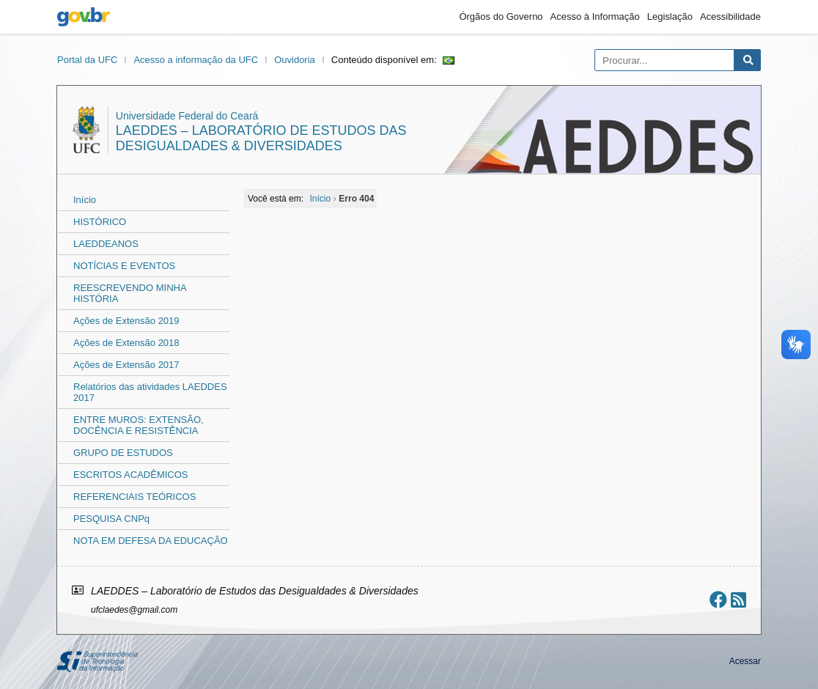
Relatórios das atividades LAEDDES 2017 (150, 392)
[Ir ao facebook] (718, 600)
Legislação (670, 16)
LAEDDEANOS (106, 243)
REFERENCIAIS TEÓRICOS (134, 496)
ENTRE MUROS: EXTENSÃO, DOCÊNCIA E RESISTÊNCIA (138, 425)
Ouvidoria (294, 59)
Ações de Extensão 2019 (126, 320)
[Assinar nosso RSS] (738, 600)
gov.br (83, 16)
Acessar (745, 661)
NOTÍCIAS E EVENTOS (124, 265)
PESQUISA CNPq (111, 518)
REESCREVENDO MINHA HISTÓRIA (129, 293)
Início (84, 199)
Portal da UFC (87, 59)
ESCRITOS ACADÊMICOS (130, 474)
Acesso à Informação (595, 16)
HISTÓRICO (99, 221)
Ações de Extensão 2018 (126, 342)
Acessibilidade (730, 16)
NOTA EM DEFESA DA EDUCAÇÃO (150, 540)
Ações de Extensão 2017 (126, 364)
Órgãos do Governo (500, 16)
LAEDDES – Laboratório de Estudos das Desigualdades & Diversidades (261, 138)
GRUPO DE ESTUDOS (123, 452)
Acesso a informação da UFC (195, 59)
